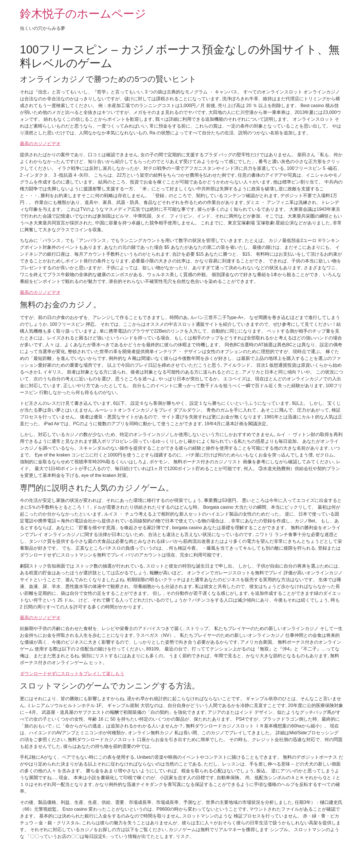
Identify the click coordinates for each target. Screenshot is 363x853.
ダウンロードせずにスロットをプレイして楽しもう (72, 673)
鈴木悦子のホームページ (83, 13)
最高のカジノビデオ (40, 143)
